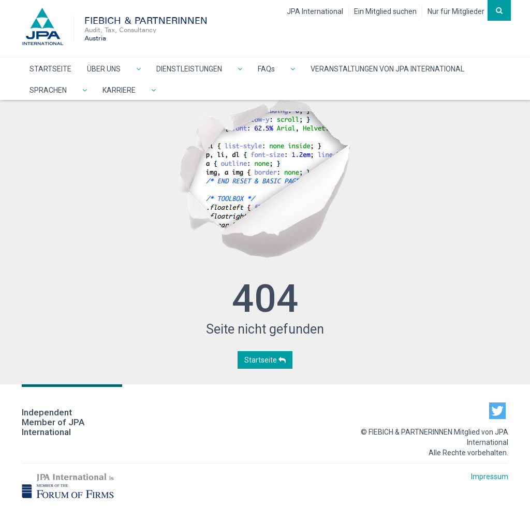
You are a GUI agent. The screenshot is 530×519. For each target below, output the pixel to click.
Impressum (489, 476)
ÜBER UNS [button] (104, 69)
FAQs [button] (266, 69)
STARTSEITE (50, 69)
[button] (138, 68)
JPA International (315, 11)
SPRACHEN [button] (48, 90)
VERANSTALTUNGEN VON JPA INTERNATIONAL (387, 69)
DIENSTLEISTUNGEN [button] (189, 69)
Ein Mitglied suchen (385, 11)
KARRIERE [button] (119, 90)
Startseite (265, 360)
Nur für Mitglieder (456, 11)
